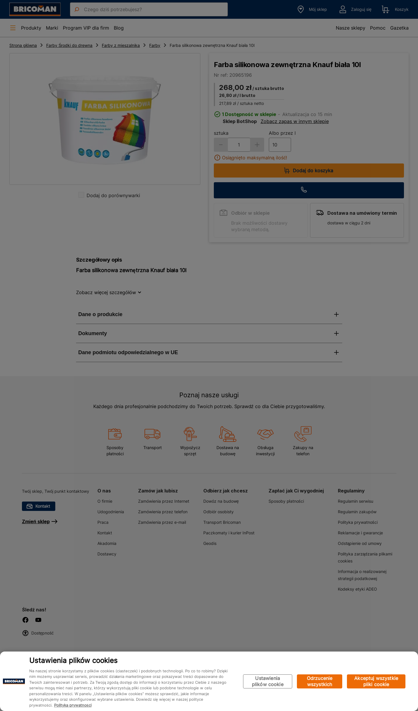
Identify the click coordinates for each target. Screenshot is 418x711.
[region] (209, 681)
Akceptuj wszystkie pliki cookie (376, 681)
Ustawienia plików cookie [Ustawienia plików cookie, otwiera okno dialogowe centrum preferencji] (267, 681)
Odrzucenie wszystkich (320, 681)
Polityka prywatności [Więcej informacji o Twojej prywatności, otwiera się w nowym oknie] (73, 705)
